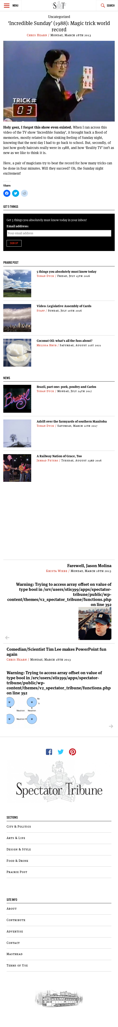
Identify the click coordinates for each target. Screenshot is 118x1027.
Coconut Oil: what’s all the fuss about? (65, 341)
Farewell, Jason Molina (89, 565)
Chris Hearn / (39, 35)
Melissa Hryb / (48, 345)
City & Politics (19, 826)
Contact (13, 943)
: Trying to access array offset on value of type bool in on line (59, 611)
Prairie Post (17, 872)
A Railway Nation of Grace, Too (59, 456)
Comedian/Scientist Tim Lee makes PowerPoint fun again (56, 652)
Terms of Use (17, 965)
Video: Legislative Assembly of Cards (64, 306)
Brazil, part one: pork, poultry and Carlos (66, 387)
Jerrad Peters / (49, 460)
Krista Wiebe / (58, 571)
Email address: (18, 226)
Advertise (15, 931)
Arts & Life (16, 838)
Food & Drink (17, 860)
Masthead (15, 954)
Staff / (42, 310)
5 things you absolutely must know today (66, 272)
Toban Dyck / (47, 276)
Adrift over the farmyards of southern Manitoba (72, 421)
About (12, 908)
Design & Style (19, 849)
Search (111, 6)
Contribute (16, 920)
